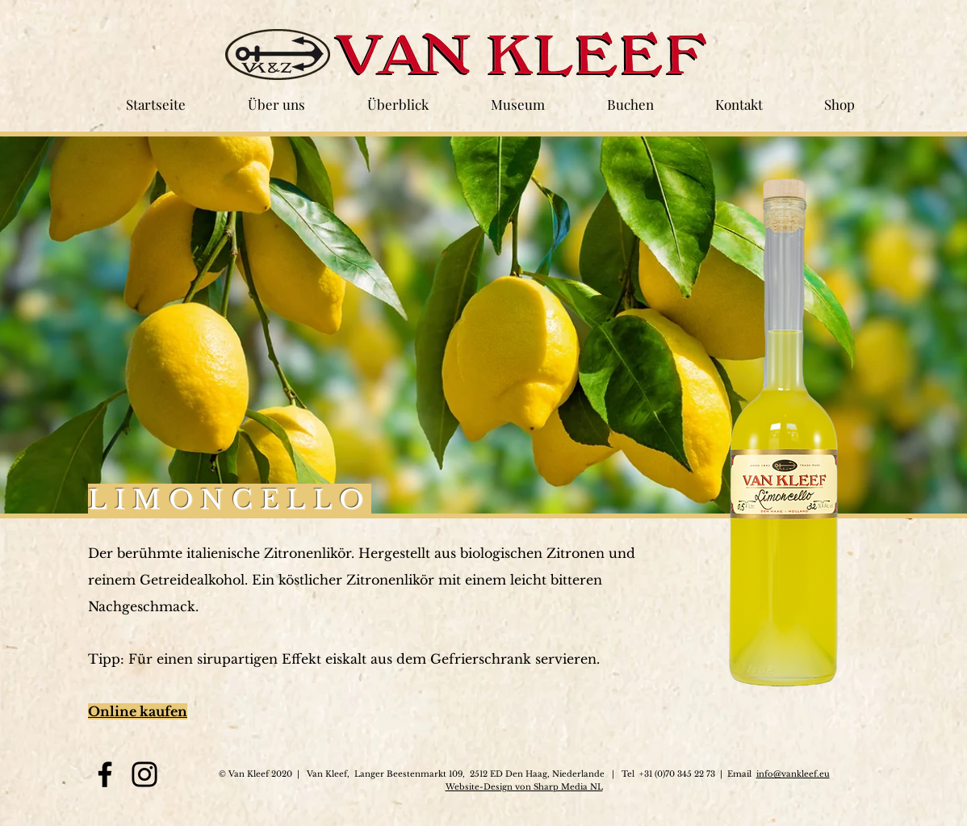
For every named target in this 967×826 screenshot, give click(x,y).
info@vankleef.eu (793, 774)
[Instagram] (144, 774)
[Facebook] (105, 774)
